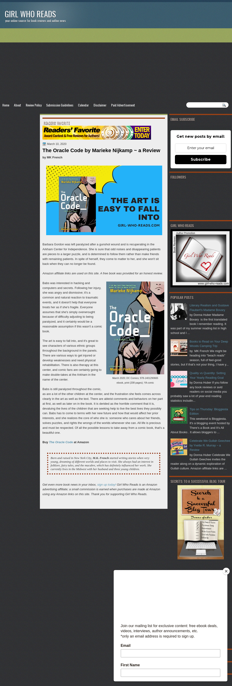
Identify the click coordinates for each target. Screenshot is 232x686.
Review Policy (34, 105)
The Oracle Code (61, 442)
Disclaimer (99, 105)
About (17, 105)
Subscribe (201, 159)
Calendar (83, 105)
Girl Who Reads (30, 14)
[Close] (226, 571)
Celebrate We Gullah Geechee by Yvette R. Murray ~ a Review (210, 445)
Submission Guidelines (59, 105)
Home (5, 105)
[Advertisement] (116, 65)
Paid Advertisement (123, 105)
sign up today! (106, 484)
